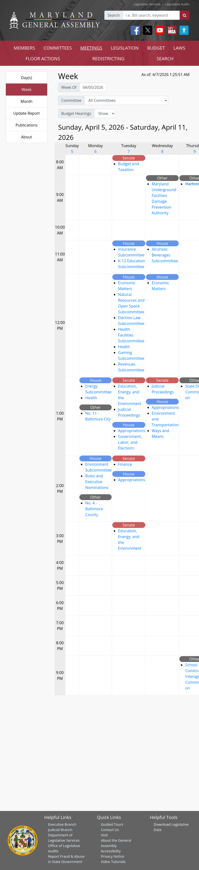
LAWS (179, 48)
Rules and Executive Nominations (96, 481)
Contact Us (110, 829)
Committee (71, 100)
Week (26, 89)
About (26, 137)
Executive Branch (62, 824)
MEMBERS (24, 48)
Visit (104, 834)
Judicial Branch (60, 829)
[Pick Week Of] (93, 87)
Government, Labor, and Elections (130, 442)
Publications (26, 125)
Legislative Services (147, 4)
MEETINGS (91, 48)
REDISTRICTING (108, 58)
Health (124, 346)
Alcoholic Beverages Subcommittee (165, 255)
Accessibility (111, 850)
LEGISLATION (125, 48)
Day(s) (26, 77)
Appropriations (131, 430)
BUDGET (156, 48)
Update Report (26, 113)
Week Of (69, 87)
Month (26, 101)
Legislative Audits (177, 4)
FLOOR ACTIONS (43, 58)
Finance (125, 464)
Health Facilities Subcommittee (131, 335)
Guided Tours (112, 824)
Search (113, 15)
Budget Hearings (76, 113)
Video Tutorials (113, 861)
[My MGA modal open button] (170, 30)
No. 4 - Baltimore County (94, 508)
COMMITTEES (58, 48)
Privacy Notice (112, 856)
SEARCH (165, 58)
